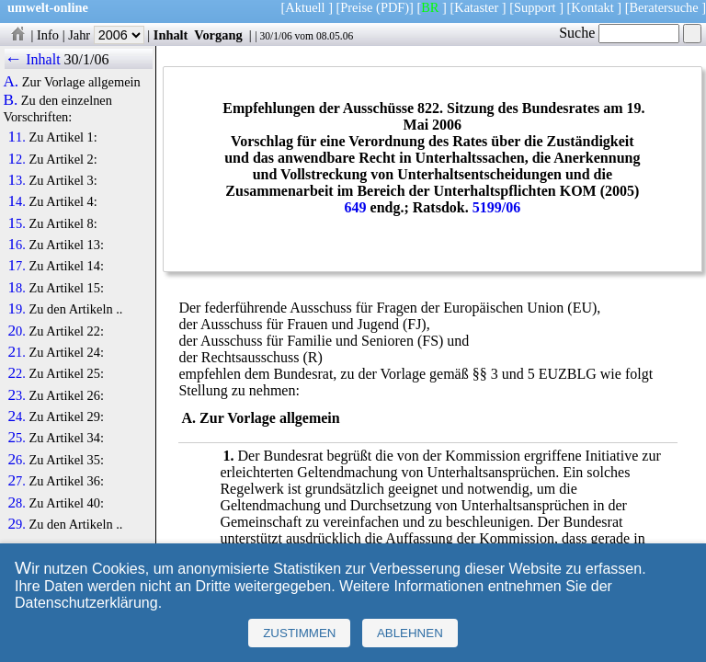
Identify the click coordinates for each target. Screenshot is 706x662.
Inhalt (171, 35)
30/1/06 (275, 35)
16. (16, 244)
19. (16, 309)
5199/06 (496, 207)
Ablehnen (410, 633)
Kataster (476, 7)
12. (16, 159)
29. (16, 524)
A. (10, 81)
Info (48, 35)
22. (16, 373)
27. (16, 481)
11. (16, 137)
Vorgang (218, 35)
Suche (619, 32)
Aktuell (305, 7)
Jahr (106, 35)
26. (16, 459)
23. (16, 395)
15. (16, 223)
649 (356, 207)
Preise (356, 7)
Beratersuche (664, 7)
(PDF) (392, 7)
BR (429, 7)
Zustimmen (299, 633)
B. (10, 100)
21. (16, 352)
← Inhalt (33, 59)
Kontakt (592, 7)
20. (16, 331)
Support (535, 7)
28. (16, 503)
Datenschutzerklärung (86, 603)
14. (16, 201)
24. (16, 416)
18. (16, 287)
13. (16, 180)
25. (16, 437)
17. (16, 265)
